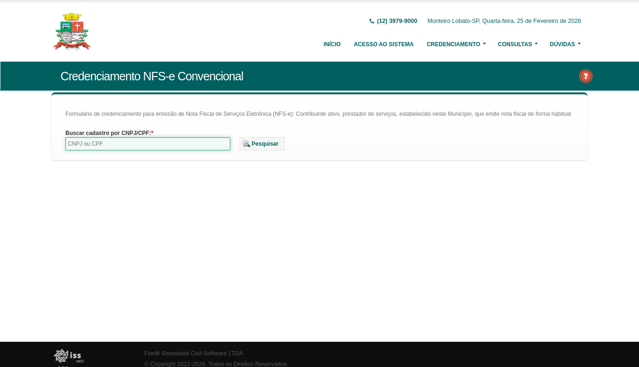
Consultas (515, 44)
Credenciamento (453, 44)
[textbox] (147, 143)
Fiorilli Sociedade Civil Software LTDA (193, 353)
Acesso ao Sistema (383, 44)
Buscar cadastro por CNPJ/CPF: (108, 133)
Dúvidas (562, 44)
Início (332, 44)
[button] (262, 143)
